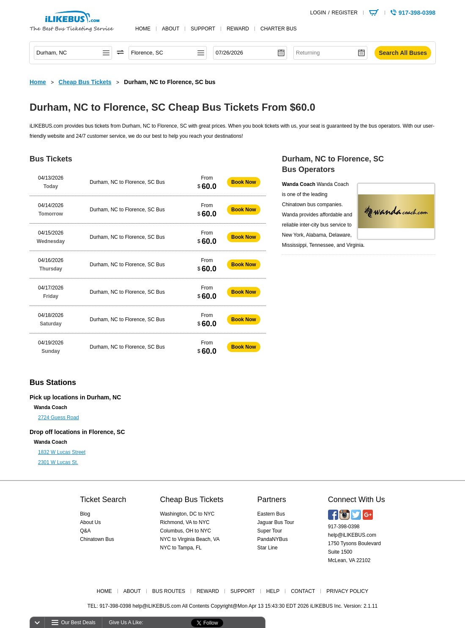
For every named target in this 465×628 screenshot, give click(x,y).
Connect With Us (356, 499)
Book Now (243, 182)
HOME (104, 591)
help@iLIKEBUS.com (352, 535)
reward (238, 29)
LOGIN (318, 13)
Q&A (85, 531)
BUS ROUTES (168, 591)
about (170, 29)
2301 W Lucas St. (58, 462)
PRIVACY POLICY (347, 591)
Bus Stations (53, 382)
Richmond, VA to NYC (185, 522)
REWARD (208, 591)
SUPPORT (242, 591)
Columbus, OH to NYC (185, 531)
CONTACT (303, 591)
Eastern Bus (271, 514)
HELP (272, 591)
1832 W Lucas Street (61, 452)
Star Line (267, 548)
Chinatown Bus (97, 539)
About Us (90, 522)
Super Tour (269, 531)
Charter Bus (278, 29)
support (203, 29)
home (142, 29)
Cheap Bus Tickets (192, 499)
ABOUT (132, 591)
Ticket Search (103, 499)
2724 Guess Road (58, 417)
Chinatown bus (298, 205)
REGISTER (344, 13)
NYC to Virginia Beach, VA (190, 539)
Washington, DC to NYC (187, 514)
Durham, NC (104, 397)
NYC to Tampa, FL (181, 548)
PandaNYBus (272, 539)
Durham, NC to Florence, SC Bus (127, 182)
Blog (85, 514)
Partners (271, 499)
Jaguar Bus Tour (275, 522)
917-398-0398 (344, 527)
